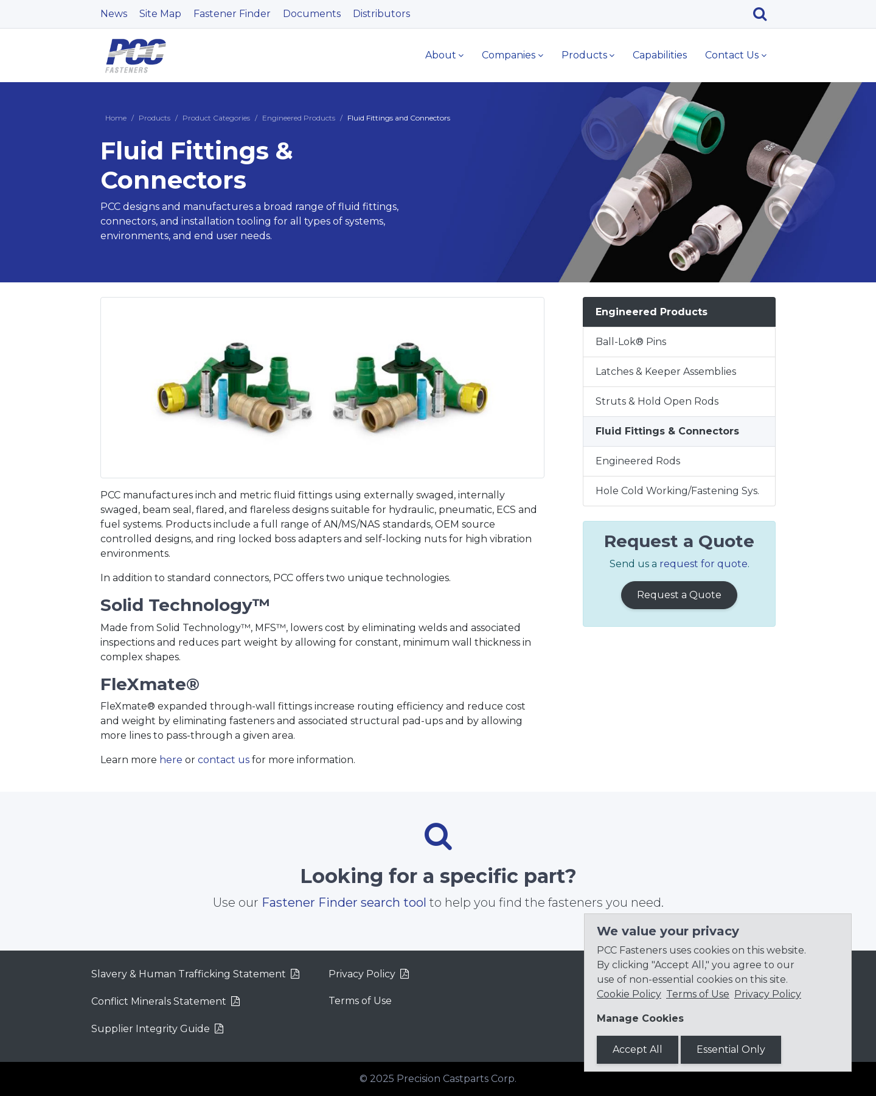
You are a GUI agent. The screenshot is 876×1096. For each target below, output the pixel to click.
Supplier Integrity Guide (150, 1029)
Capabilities (660, 55)
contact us (223, 760)
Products (584, 55)
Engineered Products (298, 117)
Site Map (160, 13)
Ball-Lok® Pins (631, 341)
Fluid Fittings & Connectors (667, 431)
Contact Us (732, 55)
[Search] (764, 14)
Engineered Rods (638, 461)
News (113, 13)
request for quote (703, 564)
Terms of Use (360, 1001)
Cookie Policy (629, 994)
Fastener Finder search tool (344, 902)
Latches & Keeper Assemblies (666, 371)
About (440, 55)
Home (116, 117)
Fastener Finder (232, 13)
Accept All (637, 1049)
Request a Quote (679, 595)
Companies (508, 55)
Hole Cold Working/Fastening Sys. (677, 491)
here (170, 760)
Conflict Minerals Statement (158, 1001)
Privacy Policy (361, 974)
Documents (312, 13)
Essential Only (731, 1049)
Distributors (381, 13)
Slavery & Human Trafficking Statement (188, 974)
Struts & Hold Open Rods (657, 401)
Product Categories (216, 117)
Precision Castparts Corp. (456, 1078)
